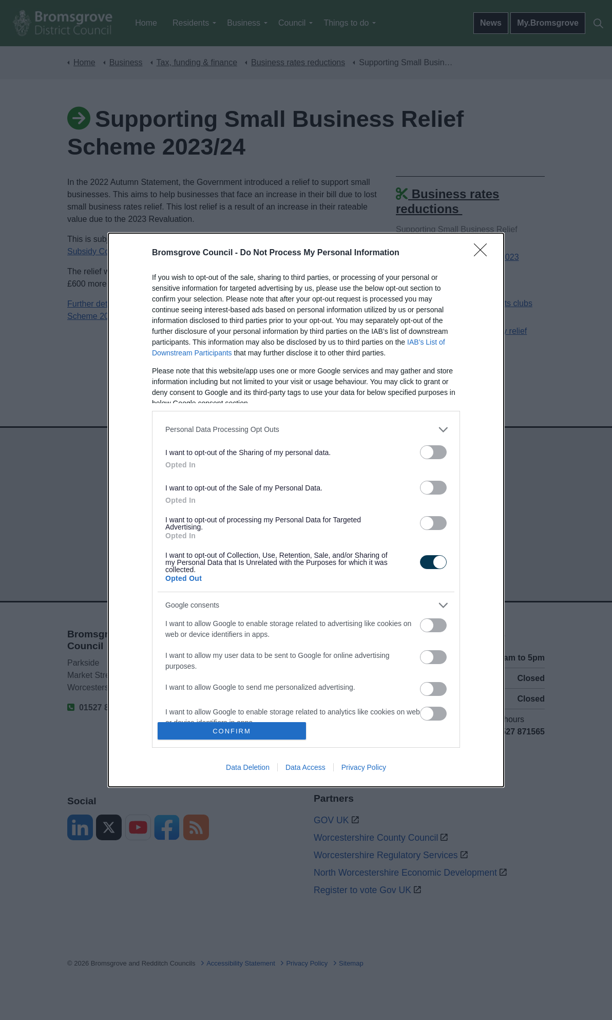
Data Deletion (248, 767)
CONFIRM (232, 731)
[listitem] (306, 429)
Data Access (305, 767)
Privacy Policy (363, 767)
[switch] (433, 452)
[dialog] (306, 510)
